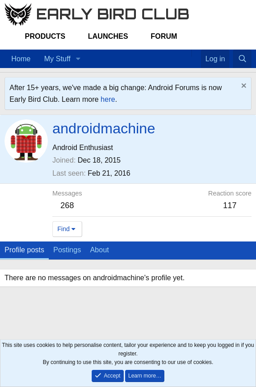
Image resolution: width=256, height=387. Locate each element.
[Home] (186, 53)
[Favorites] (196, 53)
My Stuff (57, 59)
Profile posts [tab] (24, 250)
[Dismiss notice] (243, 86)
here (108, 99)
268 (67, 205)
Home (21, 59)
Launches (108, 36)
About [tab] (99, 250)
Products (45, 36)
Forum (164, 36)
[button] (77, 59)
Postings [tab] (67, 250)
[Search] (242, 59)
